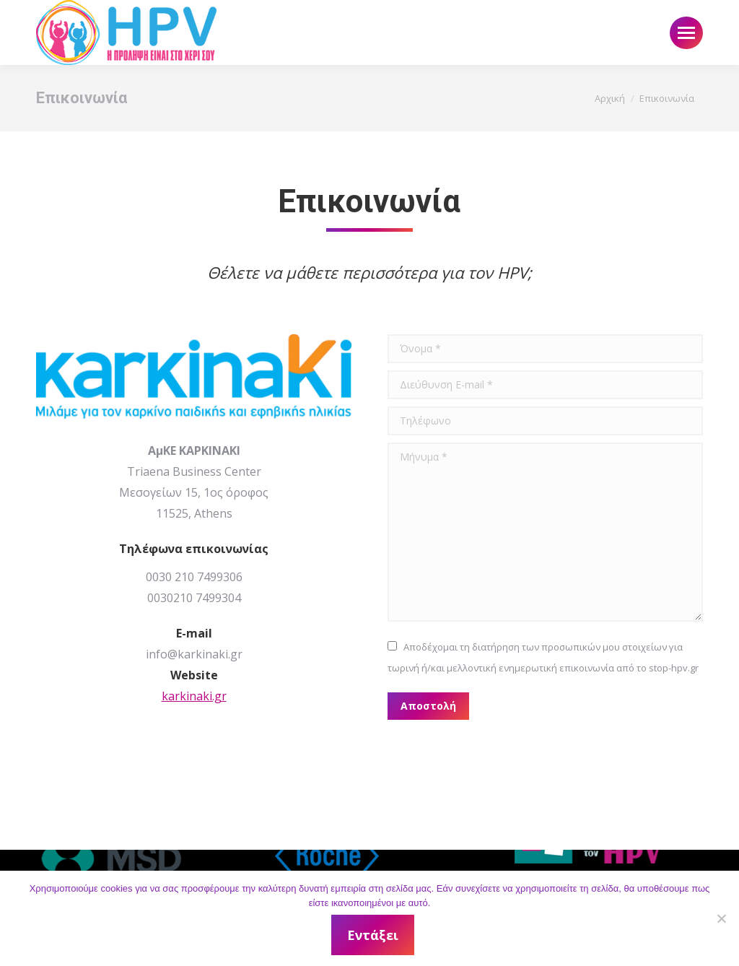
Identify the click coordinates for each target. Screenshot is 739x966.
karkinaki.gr (194, 696)
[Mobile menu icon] (686, 33)
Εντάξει (373, 935)
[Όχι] (721, 918)
